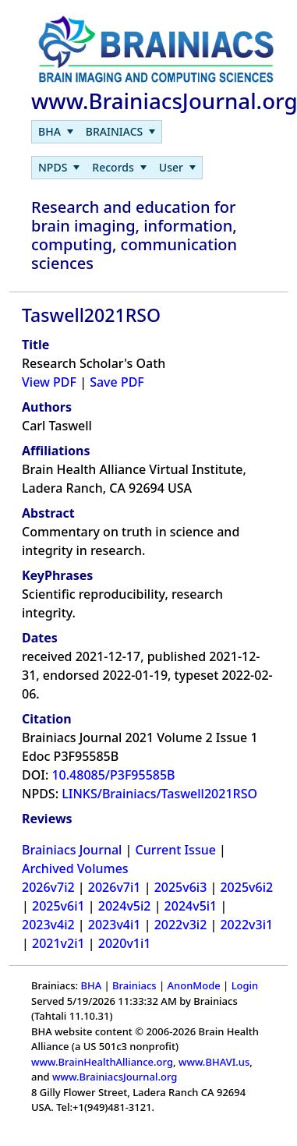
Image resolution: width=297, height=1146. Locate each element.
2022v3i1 (246, 924)
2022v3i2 (180, 924)
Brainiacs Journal (72, 849)
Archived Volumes (75, 868)
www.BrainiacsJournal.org (114, 1077)
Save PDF (117, 382)
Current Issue (176, 849)
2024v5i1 (190, 905)
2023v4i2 (48, 924)
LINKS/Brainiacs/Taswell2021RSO (159, 793)
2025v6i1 (58, 905)
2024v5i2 (124, 905)
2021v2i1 (58, 943)
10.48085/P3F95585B (113, 774)
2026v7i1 (114, 887)
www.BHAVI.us (214, 1062)
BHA (90, 985)
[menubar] (96, 131)
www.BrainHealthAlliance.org (102, 1062)
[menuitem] (56, 132)
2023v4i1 (114, 924)
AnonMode (194, 985)
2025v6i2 (246, 887)
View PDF (49, 382)
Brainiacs (134, 985)
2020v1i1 (124, 943)
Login (245, 985)
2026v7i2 (48, 887)
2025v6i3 (180, 887)
